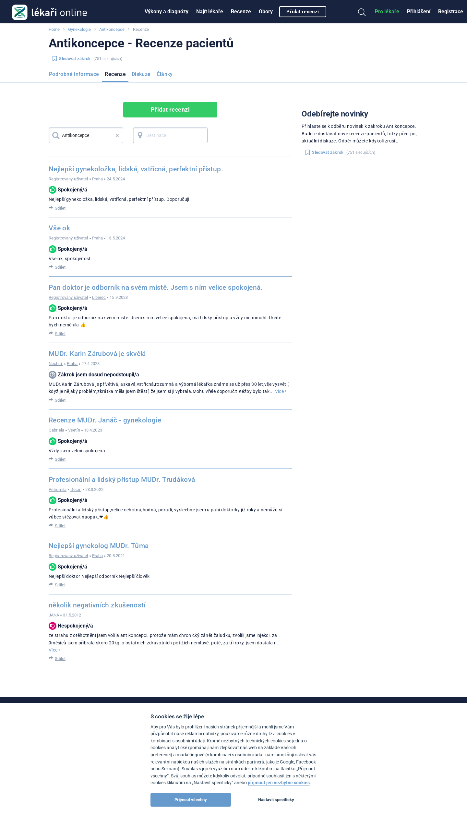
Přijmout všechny (190, 799)
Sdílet (60, 208)
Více (281, 391)
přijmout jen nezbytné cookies (279, 783)
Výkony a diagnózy (166, 11)
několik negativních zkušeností (97, 605)
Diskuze (141, 74)
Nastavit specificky (276, 799)
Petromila (57, 489)
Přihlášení (418, 11)
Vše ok (59, 228)
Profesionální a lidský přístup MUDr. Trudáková (122, 479)
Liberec (99, 297)
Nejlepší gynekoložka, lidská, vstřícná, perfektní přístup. (136, 169)
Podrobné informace (74, 74)
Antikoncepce (112, 29)
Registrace (450, 11)
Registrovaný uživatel (68, 179)
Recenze (241, 11)
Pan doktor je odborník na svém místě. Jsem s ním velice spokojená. (156, 287)
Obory (266, 11)
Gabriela (56, 430)
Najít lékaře (209, 11)
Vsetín (74, 430)
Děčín (75, 489)
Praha (97, 179)
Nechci (56, 363)
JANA (54, 615)
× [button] (117, 135)
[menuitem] (166, 11)
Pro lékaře (387, 11)
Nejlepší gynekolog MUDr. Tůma (99, 546)
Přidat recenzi (302, 12)
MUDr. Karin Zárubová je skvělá (97, 354)
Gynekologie (79, 29)
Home (54, 29)
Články (165, 74)
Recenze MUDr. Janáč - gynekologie (105, 420)
